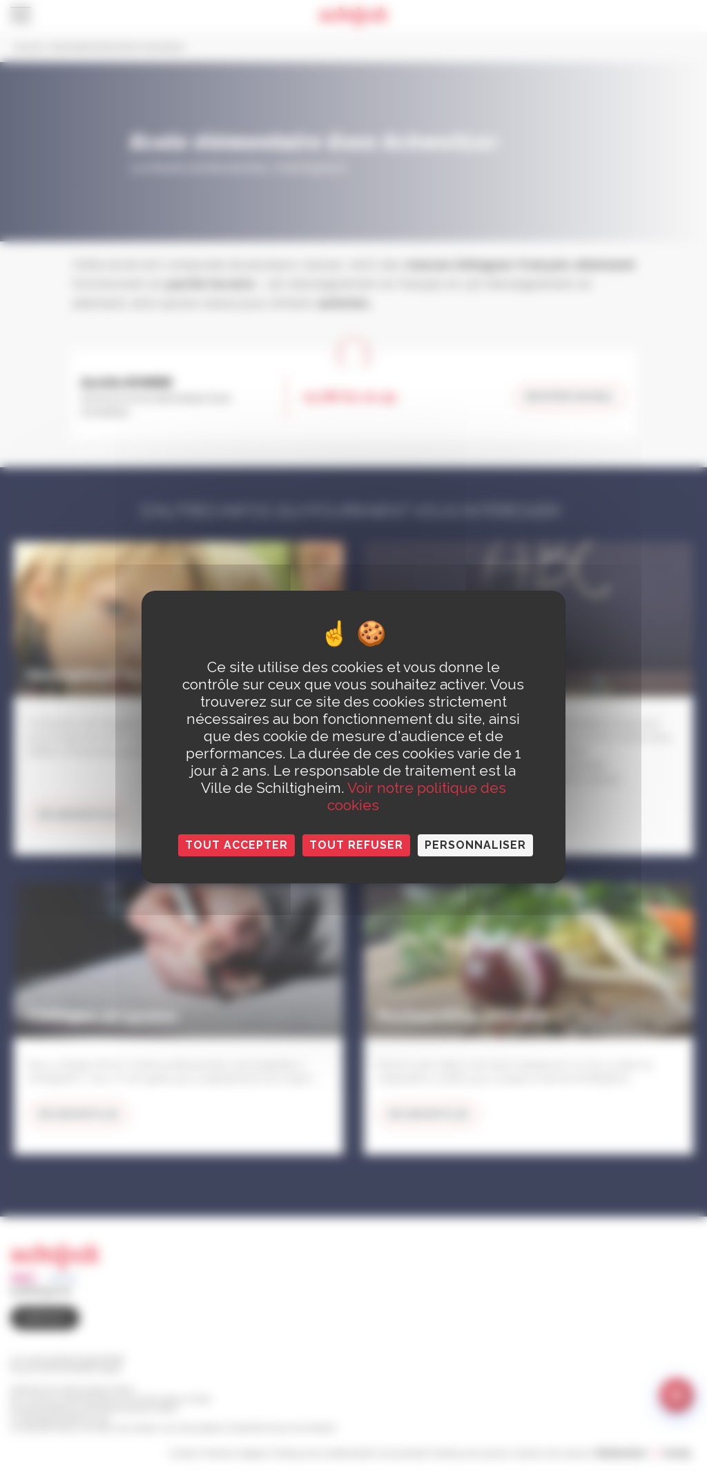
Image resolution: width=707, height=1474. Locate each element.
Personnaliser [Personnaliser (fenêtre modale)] (475, 845)
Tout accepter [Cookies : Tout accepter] (236, 845)
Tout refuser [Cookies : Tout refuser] (356, 845)
